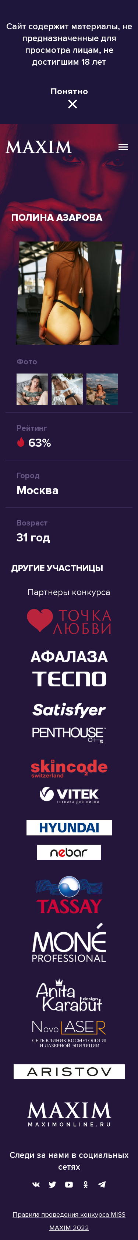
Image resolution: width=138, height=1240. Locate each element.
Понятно (69, 91)
